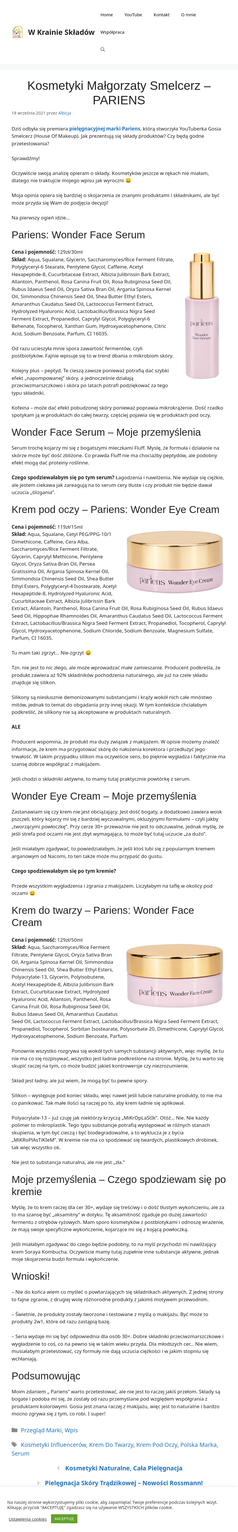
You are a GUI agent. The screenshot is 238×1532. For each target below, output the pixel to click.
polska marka (198, 1445)
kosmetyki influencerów (53, 1445)
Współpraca (112, 32)
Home (107, 14)
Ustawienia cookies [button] (28, 1519)
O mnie (188, 14)
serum (21, 1453)
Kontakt (162, 14)
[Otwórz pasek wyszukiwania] (103, 49)
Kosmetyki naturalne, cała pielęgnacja (124, 1468)
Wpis (71, 1430)
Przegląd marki (41, 1430)
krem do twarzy (111, 1445)
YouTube (133, 14)
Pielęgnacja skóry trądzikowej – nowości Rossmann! (124, 1483)
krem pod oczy (156, 1445)
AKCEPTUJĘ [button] (64, 1518)
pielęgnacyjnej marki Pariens (104, 128)
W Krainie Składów (61, 32)
